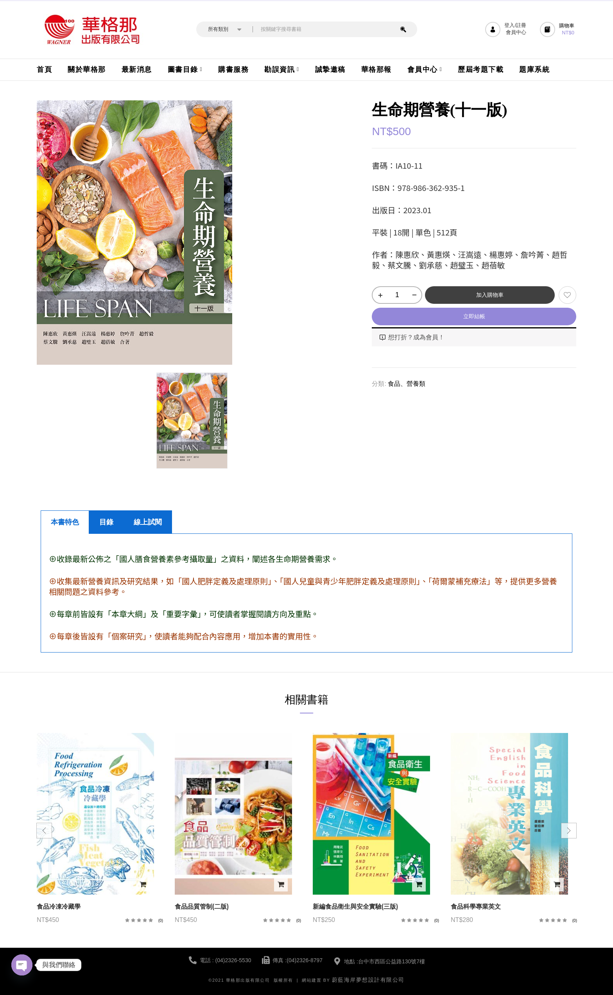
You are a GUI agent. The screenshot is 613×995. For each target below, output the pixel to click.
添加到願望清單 (567, 295)
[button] (558, 29)
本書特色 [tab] (65, 522)
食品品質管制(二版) (202, 906)
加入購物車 (490, 295)
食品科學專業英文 (476, 906)
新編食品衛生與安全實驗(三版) (355, 906)
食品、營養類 (406, 383)
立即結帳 (474, 316)
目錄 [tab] (106, 522)
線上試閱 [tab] (148, 522)
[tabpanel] (306, 593)
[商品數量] (397, 295)
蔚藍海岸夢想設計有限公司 (368, 980)
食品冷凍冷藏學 (59, 906)
